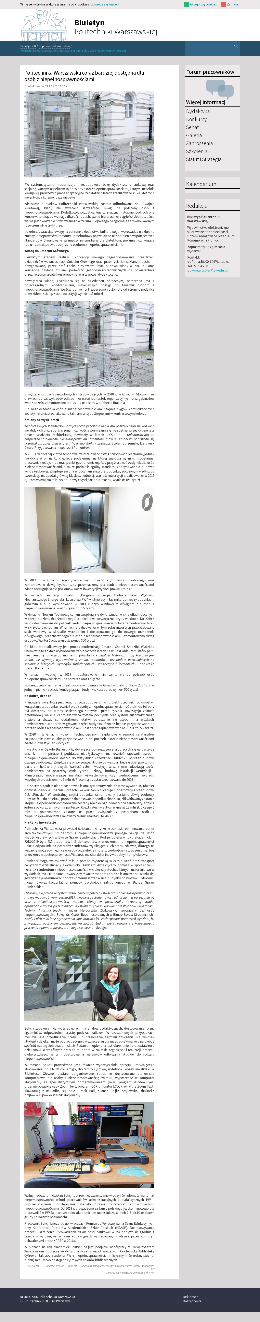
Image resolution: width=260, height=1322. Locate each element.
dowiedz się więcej (104, 4)
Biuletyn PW (28, 46)
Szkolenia (196, 151)
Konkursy (196, 119)
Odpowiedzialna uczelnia (54, 46)
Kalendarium (201, 184)
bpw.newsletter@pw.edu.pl (207, 270)
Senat (192, 127)
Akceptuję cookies (203, 4)
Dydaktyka (198, 111)
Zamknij (233, 4)
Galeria (194, 135)
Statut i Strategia (204, 159)
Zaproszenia (199, 143)
